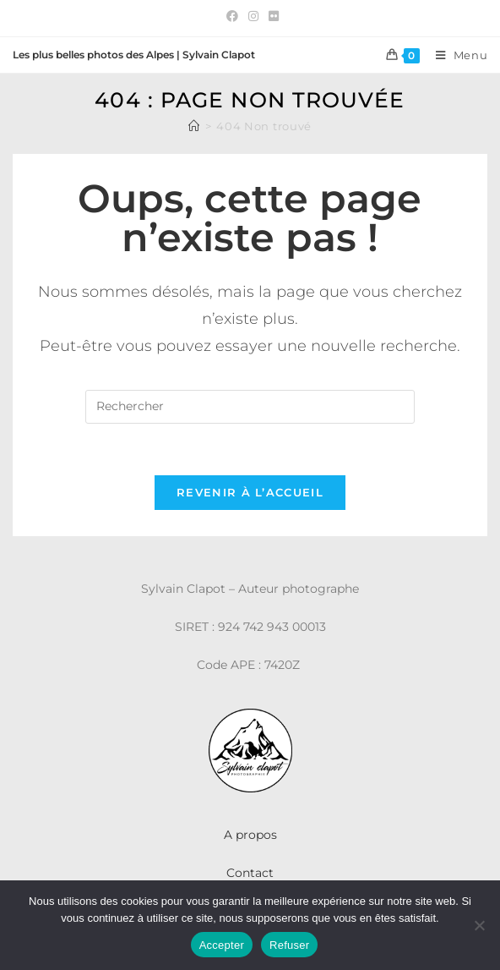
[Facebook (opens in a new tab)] (232, 16)
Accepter (221, 945)
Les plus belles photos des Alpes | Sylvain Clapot (134, 54)
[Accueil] (194, 126)
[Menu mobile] (455, 55)
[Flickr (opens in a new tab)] (271, 16)
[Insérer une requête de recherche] (250, 407)
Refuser (289, 945)
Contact (250, 872)
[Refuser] (478, 925)
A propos (250, 834)
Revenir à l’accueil (250, 492)
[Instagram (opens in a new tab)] (253, 16)
